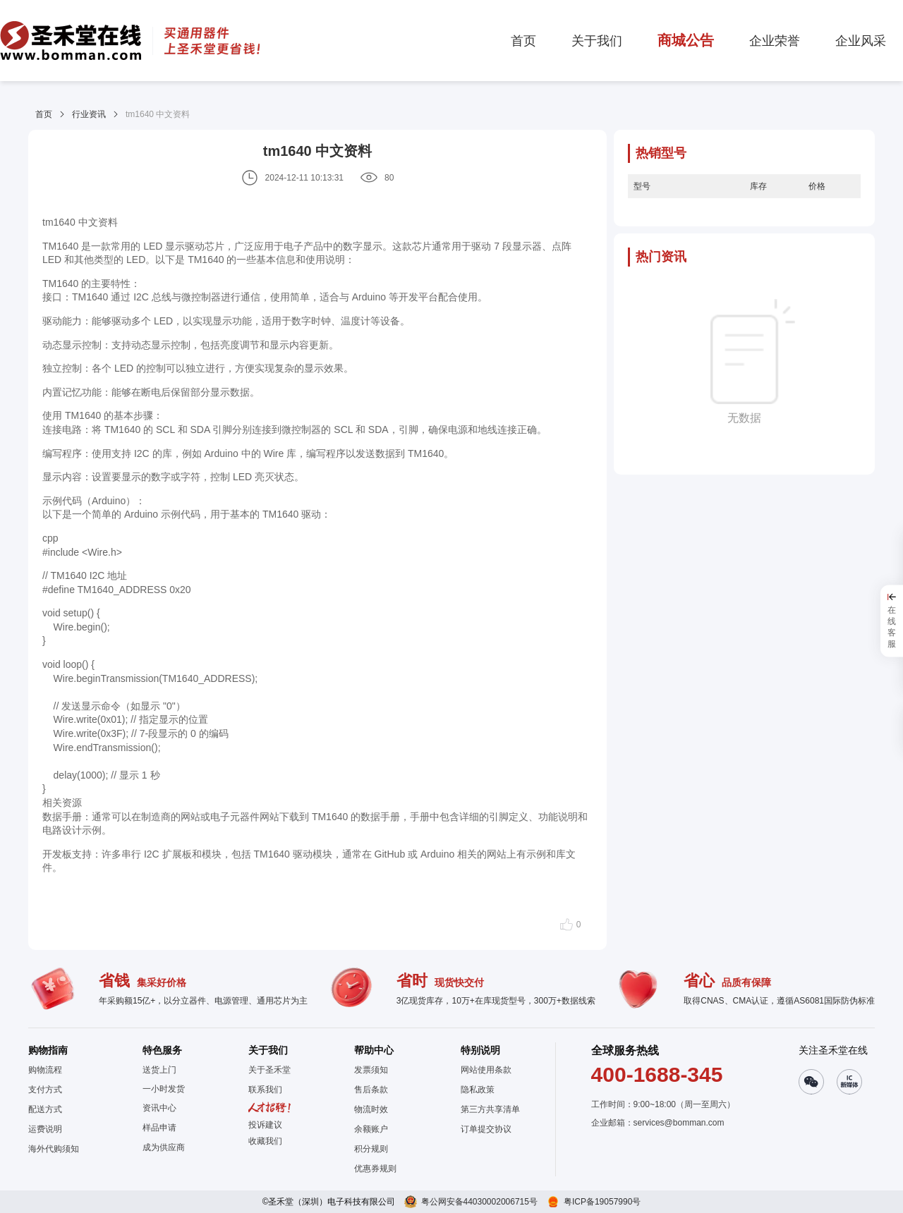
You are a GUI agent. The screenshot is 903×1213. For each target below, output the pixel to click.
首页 (43, 114)
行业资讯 (89, 114)
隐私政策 (478, 1090)
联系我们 (265, 1090)
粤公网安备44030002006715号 (479, 1201)
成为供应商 (164, 1147)
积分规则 (371, 1149)
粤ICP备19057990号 (602, 1201)
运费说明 (45, 1129)
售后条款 (371, 1090)
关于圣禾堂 (269, 1070)
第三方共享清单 (490, 1109)
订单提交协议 (486, 1129)
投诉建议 (265, 1125)
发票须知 (371, 1070)
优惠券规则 (375, 1169)
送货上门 (159, 1070)
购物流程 (45, 1070)
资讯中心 (159, 1108)
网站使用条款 (486, 1070)
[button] (269, 1141)
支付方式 (45, 1090)
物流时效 (371, 1109)
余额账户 (371, 1129)
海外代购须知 (53, 1149)
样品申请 (159, 1128)
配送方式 (45, 1109)
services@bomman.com (679, 1123)
